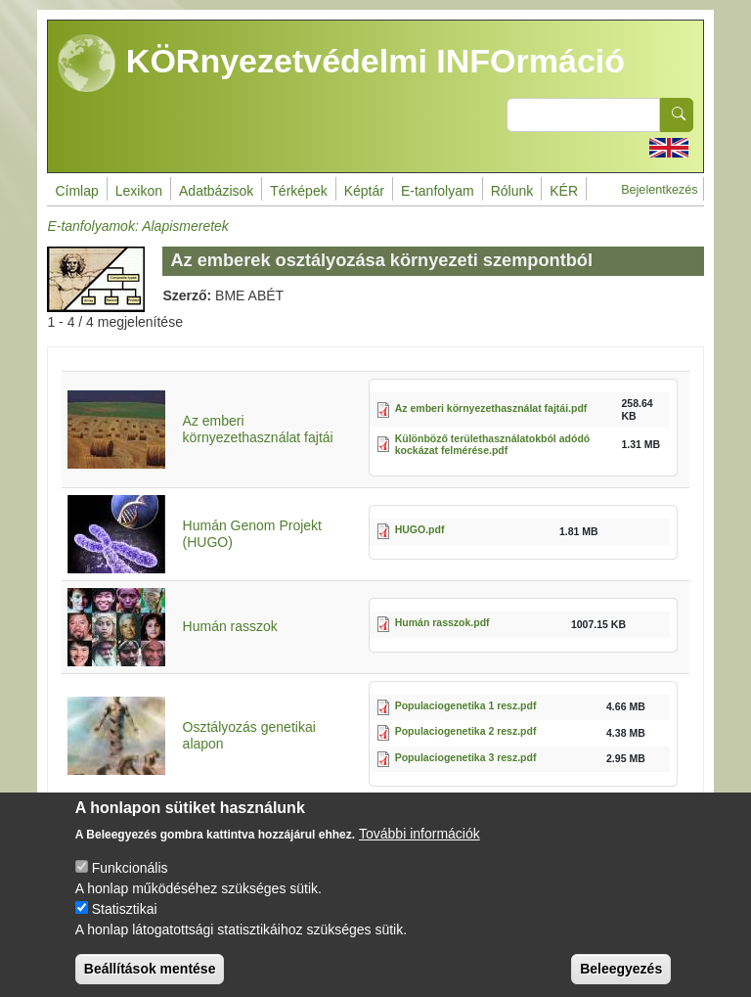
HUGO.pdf (420, 529)
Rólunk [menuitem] (512, 191)
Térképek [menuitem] (298, 191)
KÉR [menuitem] (564, 191)
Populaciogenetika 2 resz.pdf (466, 731)
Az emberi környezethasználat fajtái (258, 429)
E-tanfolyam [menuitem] (437, 191)
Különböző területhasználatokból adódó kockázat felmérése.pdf (493, 444)
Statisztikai (124, 926)
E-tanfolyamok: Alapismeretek (137, 226)
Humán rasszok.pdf (442, 622)
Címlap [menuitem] (76, 191)
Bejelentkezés (659, 190)
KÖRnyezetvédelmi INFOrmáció (341, 63)
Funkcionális (130, 885)
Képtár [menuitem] (364, 191)
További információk (419, 851)
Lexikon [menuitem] (138, 191)
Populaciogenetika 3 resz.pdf (466, 757)
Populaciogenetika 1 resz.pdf (466, 705)
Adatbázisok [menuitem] (216, 191)
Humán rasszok (230, 626)
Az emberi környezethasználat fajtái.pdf (491, 408)
